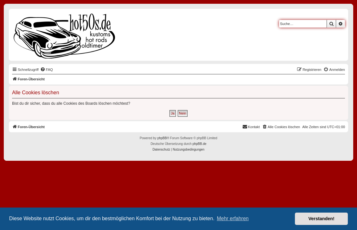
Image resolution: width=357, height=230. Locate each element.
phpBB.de (200, 144)
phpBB (162, 138)
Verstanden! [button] (322, 218)
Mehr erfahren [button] (233, 218)
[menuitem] (46, 69)
